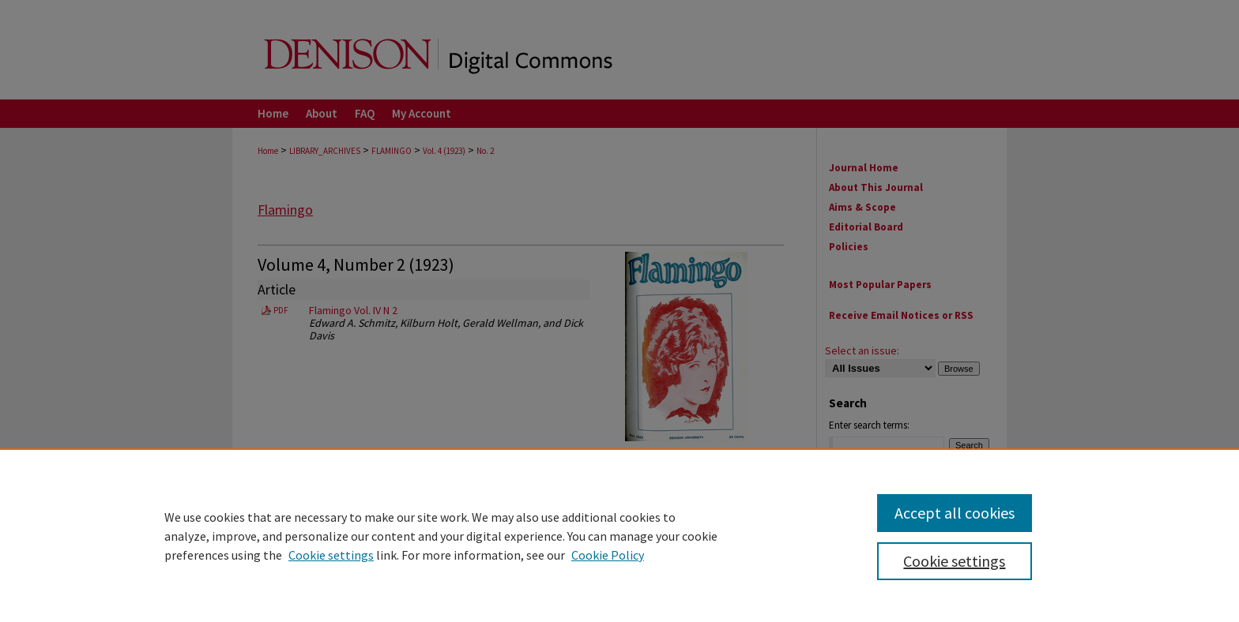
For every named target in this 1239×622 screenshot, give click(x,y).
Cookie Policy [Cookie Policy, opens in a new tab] (607, 555)
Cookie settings (331, 555)
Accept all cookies (954, 513)
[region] (619, 535)
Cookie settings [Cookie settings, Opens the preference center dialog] (954, 561)
